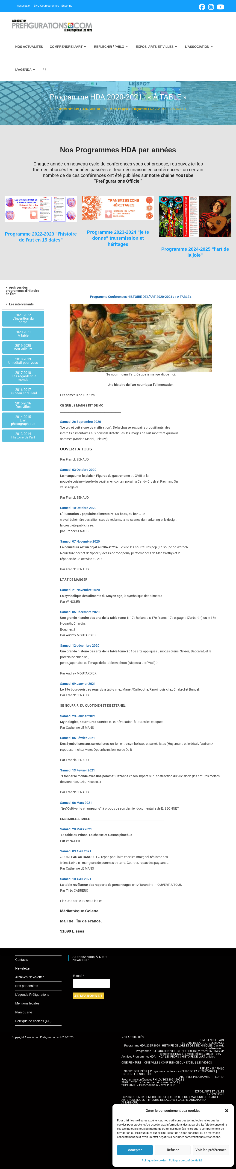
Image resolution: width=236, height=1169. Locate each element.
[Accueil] (51, 109)
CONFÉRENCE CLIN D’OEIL (177, 1062)
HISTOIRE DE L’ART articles (198, 1056)
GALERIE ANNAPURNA (192, 1099)
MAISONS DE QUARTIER (205, 1097)
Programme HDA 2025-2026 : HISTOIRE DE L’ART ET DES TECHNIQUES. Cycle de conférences (174, 1047)
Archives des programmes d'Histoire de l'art (22, 291)
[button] (226, 1110)
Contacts (21, 959)
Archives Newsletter (29, 977)
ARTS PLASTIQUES (133, 1099)
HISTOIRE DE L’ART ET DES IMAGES (202, 1042)
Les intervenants (21, 304)
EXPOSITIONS (215, 1094)
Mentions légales (27, 1003)
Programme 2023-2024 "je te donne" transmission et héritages (118, 238)
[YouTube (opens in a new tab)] (219, 7)
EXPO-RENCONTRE (133, 1097)
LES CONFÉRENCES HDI (136, 1074)
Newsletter (22, 968)
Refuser (173, 1150)
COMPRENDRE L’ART (211, 1040)
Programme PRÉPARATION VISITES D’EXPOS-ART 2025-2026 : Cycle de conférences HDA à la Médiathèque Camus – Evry (180, 1052)
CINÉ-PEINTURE (131, 1062)
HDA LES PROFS (169, 1056)
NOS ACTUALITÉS (132, 1037)
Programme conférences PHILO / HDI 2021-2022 (151, 1079)
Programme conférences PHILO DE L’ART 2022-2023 (182, 1071)
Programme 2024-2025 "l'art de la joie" (195, 252)
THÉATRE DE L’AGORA (161, 1099)
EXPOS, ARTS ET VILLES (209, 1091)
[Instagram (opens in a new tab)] (211, 7)
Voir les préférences (211, 1150)
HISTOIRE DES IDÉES (134, 1071)
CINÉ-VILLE (151, 1062)
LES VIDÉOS (204, 1062)
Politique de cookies (154, 1160)
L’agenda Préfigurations (32, 994)
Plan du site (23, 1012)
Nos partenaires (26, 986)
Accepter (135, 1150)
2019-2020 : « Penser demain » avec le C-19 (148, 1085)
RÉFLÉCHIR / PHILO (212, 1068)
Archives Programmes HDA (138, 1056)
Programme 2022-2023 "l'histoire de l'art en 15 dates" (41, 240)
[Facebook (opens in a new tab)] (202, 7)
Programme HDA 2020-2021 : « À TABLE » (159, 109)
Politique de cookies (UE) (33, 1021)
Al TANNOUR (129, 1102)
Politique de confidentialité (185, 1160)
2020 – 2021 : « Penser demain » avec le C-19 (149, 1082)
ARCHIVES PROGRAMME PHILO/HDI (201, 1076)
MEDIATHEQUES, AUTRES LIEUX (168, 1097)
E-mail (78, 976)
